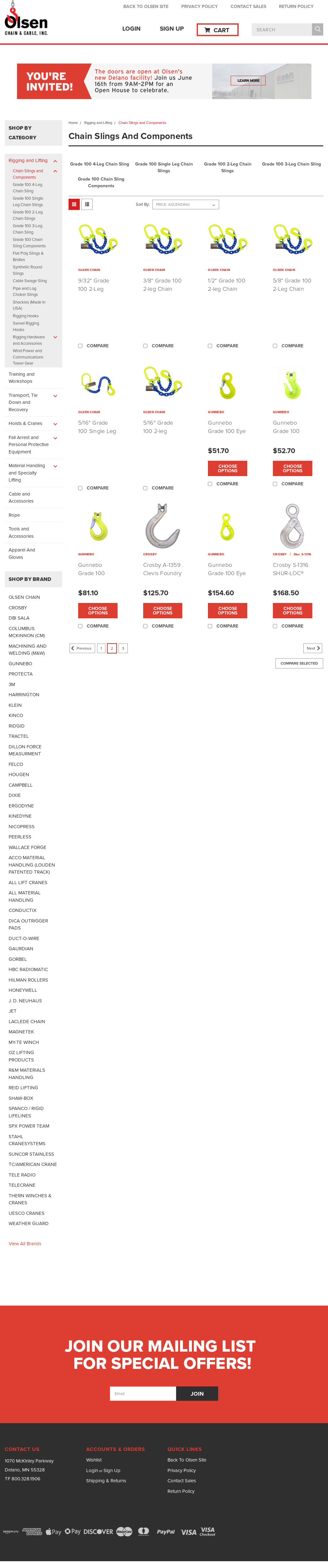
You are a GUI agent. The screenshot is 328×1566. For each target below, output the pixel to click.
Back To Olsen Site (145, 6)
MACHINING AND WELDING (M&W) (28, 650)
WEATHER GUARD (29, 1223)
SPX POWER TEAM (29, 1126)
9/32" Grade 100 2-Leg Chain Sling (94, 288)
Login (131, 28)
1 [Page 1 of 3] (101, 648)
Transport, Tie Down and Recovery (23, 402)
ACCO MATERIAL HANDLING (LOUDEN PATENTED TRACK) (32, 865)
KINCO (16, 715)
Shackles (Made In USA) (29, 305)
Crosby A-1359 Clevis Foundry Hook (162, 573)
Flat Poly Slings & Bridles (28, 256)
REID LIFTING (23, 1087)
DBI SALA (19, 617)
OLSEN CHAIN (24, 597)
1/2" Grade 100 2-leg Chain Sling (226, 288)
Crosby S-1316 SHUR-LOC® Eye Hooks (290, 573)
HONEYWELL (23, 990)
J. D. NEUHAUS (25, 1000)
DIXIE (15, 795)
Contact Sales (248, 6)
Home (73, 122)
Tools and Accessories (21, 532)
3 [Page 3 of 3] (123, 648)
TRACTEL (19, 736)
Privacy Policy (199, 6)
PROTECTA (21, 673)
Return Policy (296, 6)
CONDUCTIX (23, 910)
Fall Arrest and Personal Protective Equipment (29, 444)
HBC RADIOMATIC (28, 969)
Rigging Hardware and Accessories (29, 340)
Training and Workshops (22, 378)
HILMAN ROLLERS (28, 980)
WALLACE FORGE (27, 847)
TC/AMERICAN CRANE (33, 1164)
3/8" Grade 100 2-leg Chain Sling (162, 288)
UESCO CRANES (27, 1213)
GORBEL (18, 959)
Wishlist (94, 1459)
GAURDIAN (21, 948)
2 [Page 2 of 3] (112, 648)
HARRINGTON (24, 694)
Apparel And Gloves (22, 553)
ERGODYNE (21, 805)
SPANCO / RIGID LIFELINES (26, 1112)
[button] (164, 82)
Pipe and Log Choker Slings (25, 291)
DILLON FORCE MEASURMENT (25, 750)
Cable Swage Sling (30, 281)
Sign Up (172, 28)
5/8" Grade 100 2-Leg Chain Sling (292, 288)
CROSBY (18, 607)
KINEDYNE (20, 816)
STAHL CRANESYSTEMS (27, 1140)
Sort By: (143, 204)
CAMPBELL (21, 785)
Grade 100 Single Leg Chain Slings (28, 201)
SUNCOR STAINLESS (31, 1154)
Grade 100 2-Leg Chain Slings (28, 215)
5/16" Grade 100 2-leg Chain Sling (158, 431)
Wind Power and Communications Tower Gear (28, 357)
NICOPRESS (22, 826)
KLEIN (15, 705)
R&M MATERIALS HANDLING (27, 1074)
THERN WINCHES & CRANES (30, 1199)
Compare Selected (299, 663)
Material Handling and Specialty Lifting (27, 472)
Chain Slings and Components (28, 174)
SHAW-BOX (21, 1098)
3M (12, 684)
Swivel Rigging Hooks (26, 326)
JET (13, 1010)
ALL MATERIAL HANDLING (25, 896)
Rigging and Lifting (28, 160)
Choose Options (227, 468)
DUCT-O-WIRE (24, 938)
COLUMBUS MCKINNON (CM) (27, 632)
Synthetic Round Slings (27, 270)
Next (314, 648)
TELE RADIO (22, 1174)
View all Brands (25, 1243)
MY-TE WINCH (24, 1042)
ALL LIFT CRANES (28, 882)
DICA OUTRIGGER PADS (28, 924)
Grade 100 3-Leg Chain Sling (27, 229)
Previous (81, 648)
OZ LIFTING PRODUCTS (21, 1056)
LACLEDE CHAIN (27, 1021)
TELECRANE (22, 1185)
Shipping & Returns (106, 1480)
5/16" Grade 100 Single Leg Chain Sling (97, 431)
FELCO (16, 764)
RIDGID (17, 725)
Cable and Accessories (21, 497)
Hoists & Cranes (25, 423)
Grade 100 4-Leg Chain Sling (27, 187)
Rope (14, 515)
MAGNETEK (21, 1031)
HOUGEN (19, 774)
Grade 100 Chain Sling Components (29, 242)
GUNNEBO (20, 663)
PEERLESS (20, 836)
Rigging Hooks (26, 316)
